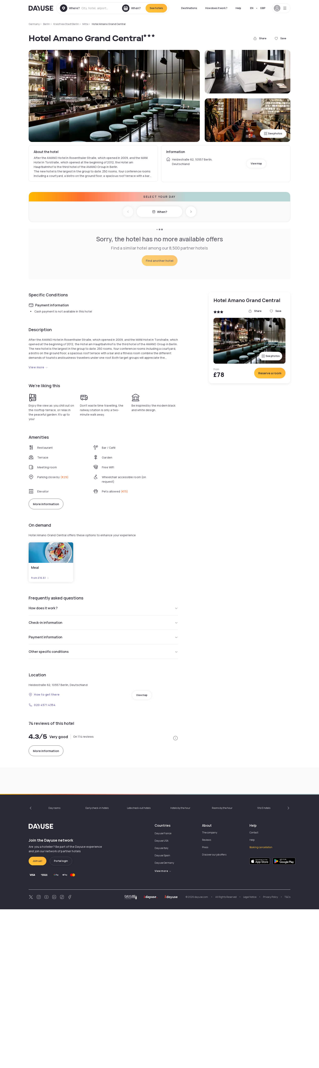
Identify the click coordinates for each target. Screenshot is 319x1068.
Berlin (46, 24)
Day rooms (54, 966)
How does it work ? (216, 8)
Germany (34, 24)
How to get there (44, 774)
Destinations (189, 8)
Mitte (85, 24)
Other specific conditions (103, 731)
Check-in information (103, 702)
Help (238, 8)
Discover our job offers (214, 1013)
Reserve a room (269, 452)
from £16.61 (40, 657)
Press (205, 1006)
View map (256, 163)
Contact (253, 991)
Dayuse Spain (162, 1014)
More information (46, 583)
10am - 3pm (132, 899)
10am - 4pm (220, 899)
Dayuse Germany (164, 1021)
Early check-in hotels (97, 966)
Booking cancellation (260, 1006)
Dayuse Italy (161, 1006)
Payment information (103, 716)
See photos (273, 133)
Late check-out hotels (139, 966)
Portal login (61, 1019)
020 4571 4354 (42, 784)
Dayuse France (163, 992)
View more (38, 447)
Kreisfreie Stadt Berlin (66, 24)
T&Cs (287, 1055)
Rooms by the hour (222, 966)
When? (159, 212)
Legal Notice (249, 1055)
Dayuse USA (161, 999)
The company (209, 991)
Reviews (206, 998)
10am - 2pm (41, 899)
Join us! (37, 1019)
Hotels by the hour (180, 966)
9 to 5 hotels (263, 966)
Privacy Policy (270, 1055)
